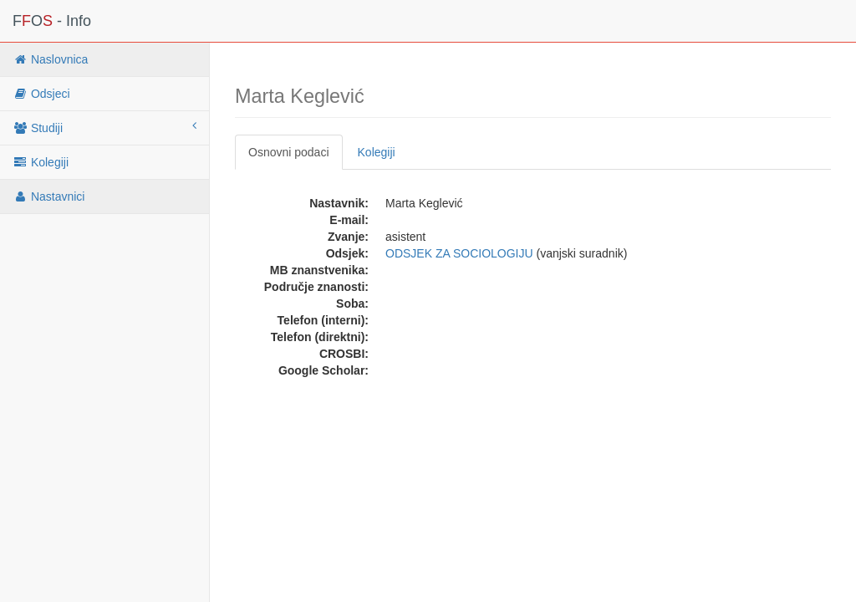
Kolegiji (41, 162)
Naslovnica (50, 59)
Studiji (104, 127)
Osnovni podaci (288, 152)
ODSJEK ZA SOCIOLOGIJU (459, 253)
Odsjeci (41, 93)
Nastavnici (48, 196)
